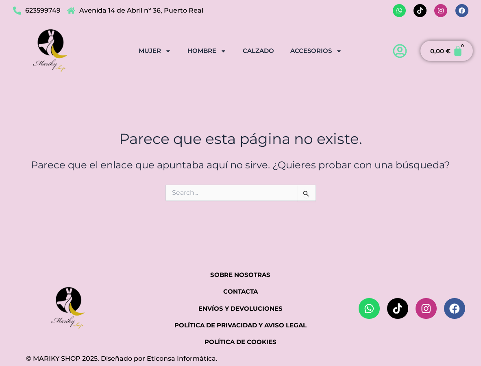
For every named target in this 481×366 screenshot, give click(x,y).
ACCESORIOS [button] (316, 51)
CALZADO (258, 50)
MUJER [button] (155, 51)
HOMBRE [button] (206, 51)
